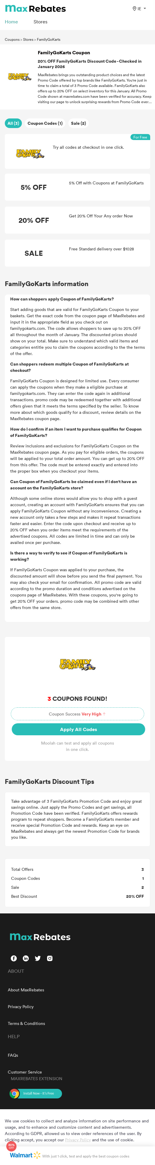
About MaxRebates (26, 990)
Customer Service (25, 1072)
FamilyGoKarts (48, 39)
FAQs (13, 1055)
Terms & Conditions (26, 1023)
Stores (28, 39)
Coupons (12, 39)
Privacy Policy (21, 1006)
